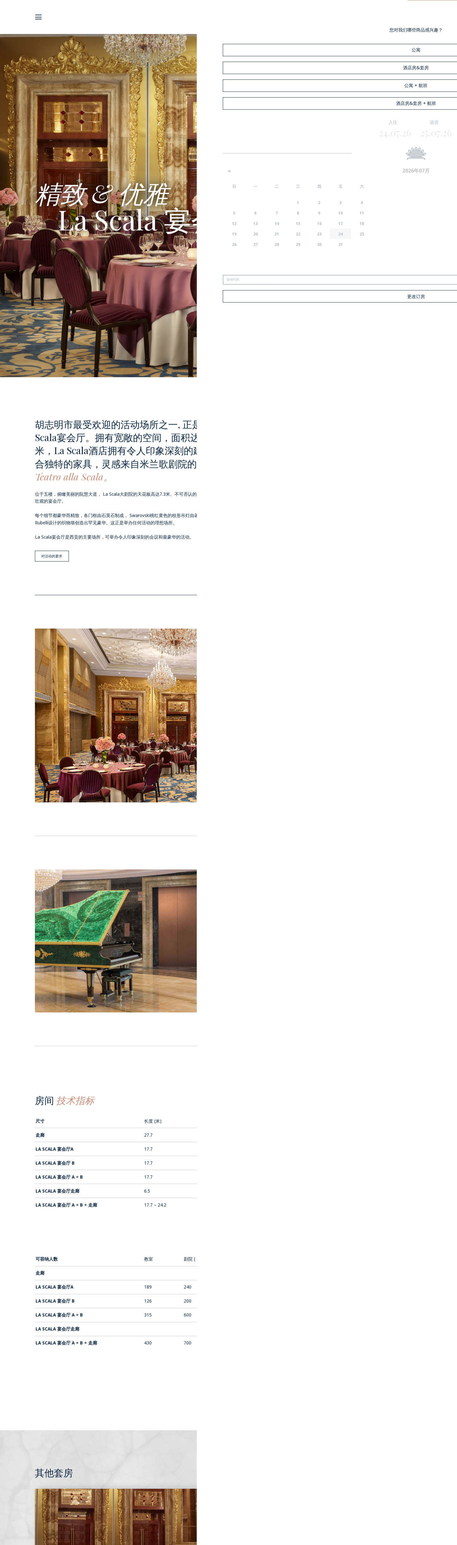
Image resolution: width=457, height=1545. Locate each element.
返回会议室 (228, 1394)
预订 (432, 17)
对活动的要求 (54, 557)
